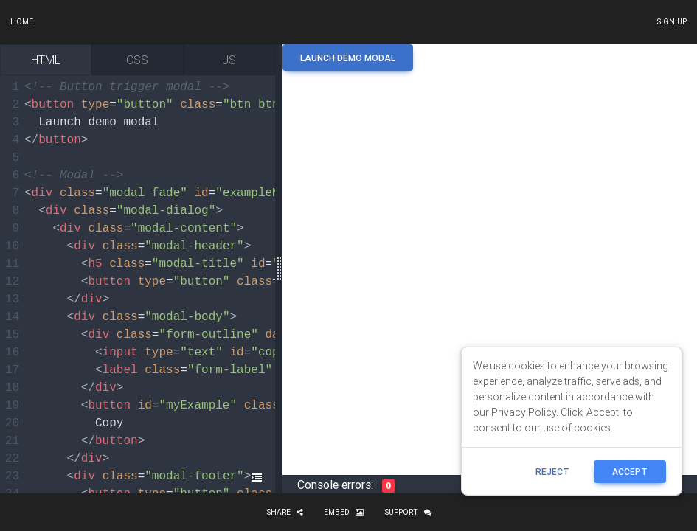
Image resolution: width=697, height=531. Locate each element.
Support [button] (407, 512)
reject (552, 471)
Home (21, 22)
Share (284, 512)
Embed (344, 512)
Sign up (671, 22)
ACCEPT (630, 471)
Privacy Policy (523, 412)
